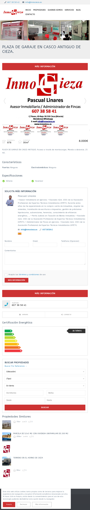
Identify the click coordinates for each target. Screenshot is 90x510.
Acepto (9, 504)
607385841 (47, 230)
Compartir (67, 314)
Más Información (41, 504)
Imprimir (25, 314)
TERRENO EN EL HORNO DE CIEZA (28, 458)
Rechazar (23, 504)
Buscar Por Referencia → (16, 366)
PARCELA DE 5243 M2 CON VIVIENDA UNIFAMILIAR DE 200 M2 (40, 433)
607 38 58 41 (13, 2)
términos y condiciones (29, 274)
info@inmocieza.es (33, 2)
